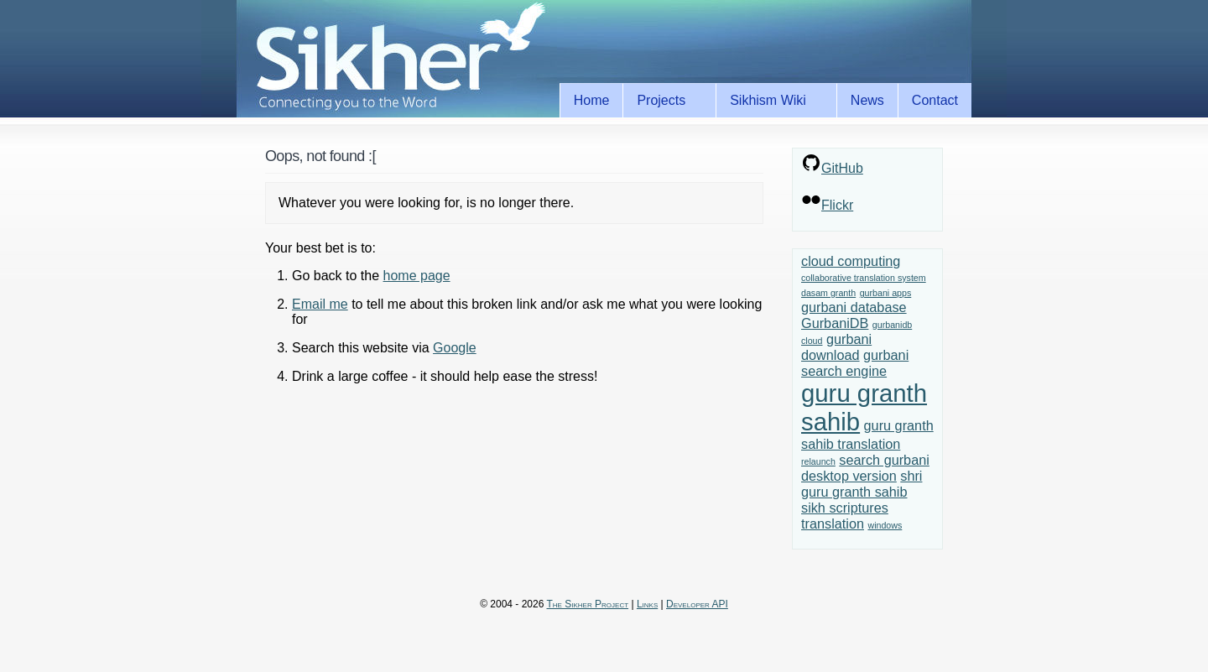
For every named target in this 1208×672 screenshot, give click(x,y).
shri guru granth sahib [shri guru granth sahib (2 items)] (861, 483)
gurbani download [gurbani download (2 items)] (836, 346)
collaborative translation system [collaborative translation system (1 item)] (863, 278)
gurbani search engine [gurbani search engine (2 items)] (855, 362)
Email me (320, 304)
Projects (664, 100)
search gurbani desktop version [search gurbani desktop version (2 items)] (865, 467)
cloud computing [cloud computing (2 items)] (850, 260)
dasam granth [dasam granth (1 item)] (828, 293)
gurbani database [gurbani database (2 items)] (854, 307)
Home (592, 100)
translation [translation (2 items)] (832, 523)
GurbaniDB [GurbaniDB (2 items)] (834, 323)
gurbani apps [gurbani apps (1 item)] (886, 293)
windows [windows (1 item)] (884, 525)
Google (454, 348)
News (867, 100)
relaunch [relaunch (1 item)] (818, 461)
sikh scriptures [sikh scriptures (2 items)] (844, 507)
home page (416, 275)
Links (647, 604)
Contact (935, 100)
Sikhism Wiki (771, 100)
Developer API (697, 604)
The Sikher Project (588, 604)
